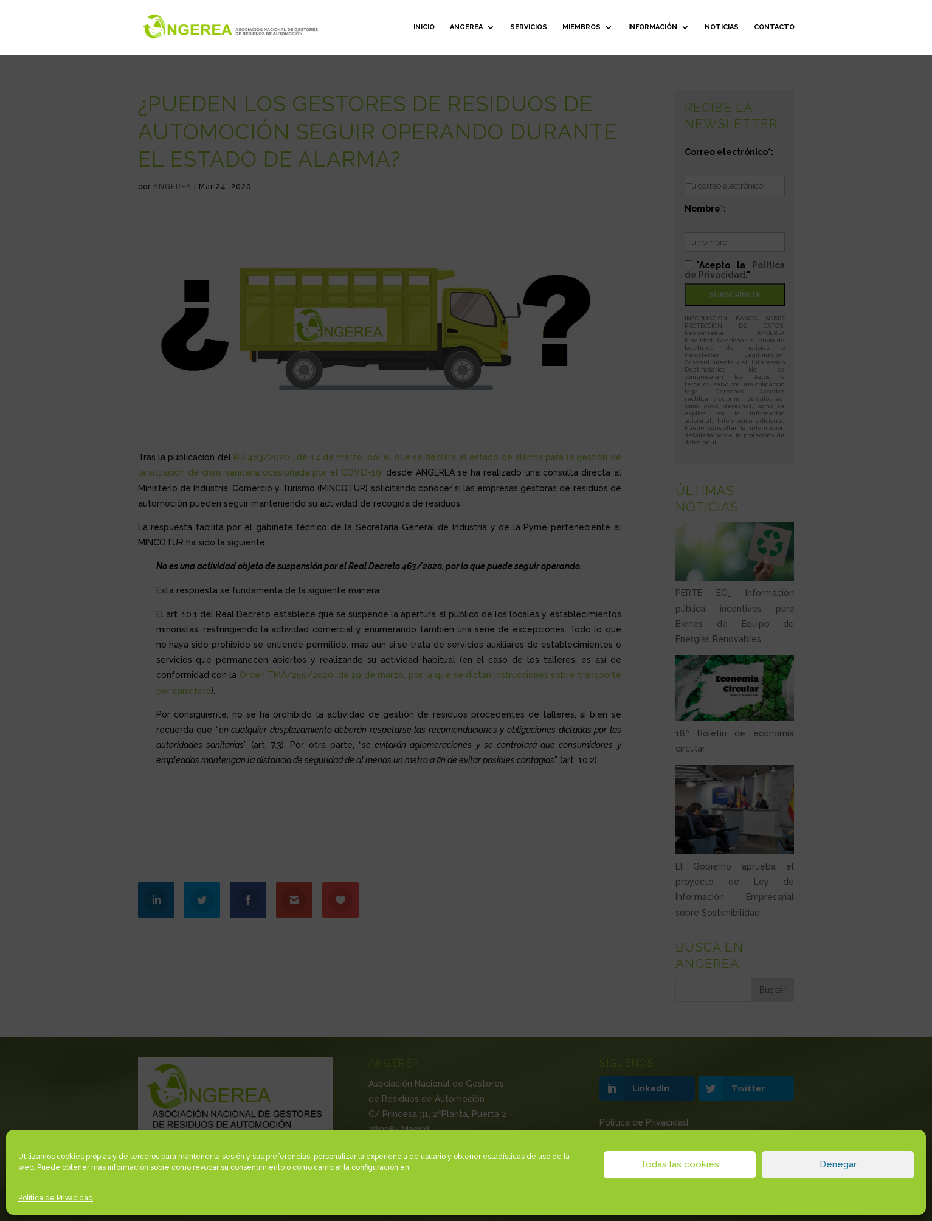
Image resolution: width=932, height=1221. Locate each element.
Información (652, 27)
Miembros (581, 27)
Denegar (838, 1164)
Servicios (528, 27)
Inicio (424, 27)
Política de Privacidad (55, 1198)
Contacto (774, 27)
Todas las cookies (679, 1164)
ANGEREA (466, 27)
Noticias (722, 27)
